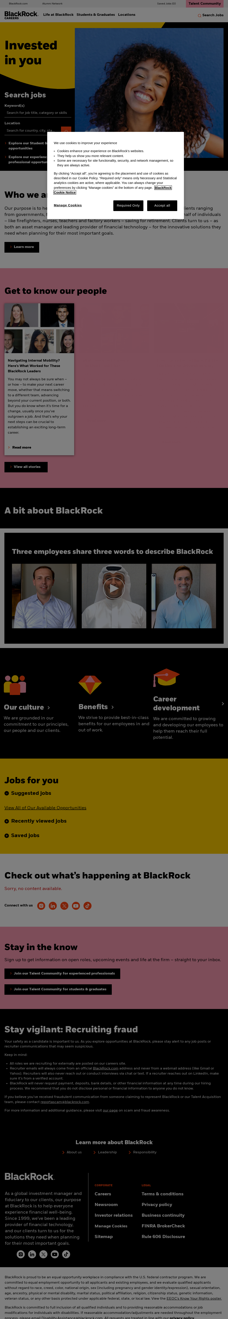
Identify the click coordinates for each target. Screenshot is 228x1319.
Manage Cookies (68, 205)
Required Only (128, 205)
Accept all (162, 205)
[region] (115, 175)
